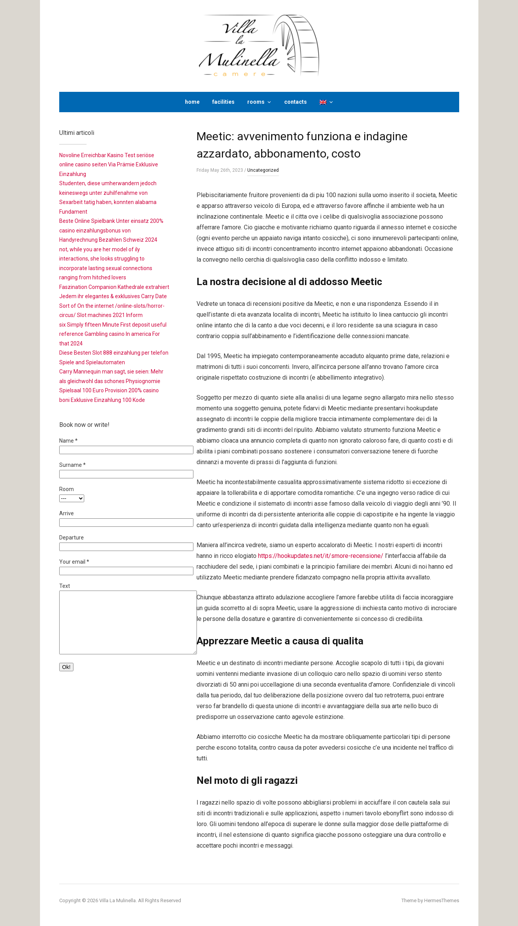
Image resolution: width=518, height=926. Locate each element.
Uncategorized (263, 170)
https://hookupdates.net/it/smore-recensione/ (320, 555)
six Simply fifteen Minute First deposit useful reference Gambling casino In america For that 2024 (113, 334)
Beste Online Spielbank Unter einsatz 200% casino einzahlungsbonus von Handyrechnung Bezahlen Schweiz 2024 (111, 230)
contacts (295, 102)
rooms (256, 102)
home (192, 102)
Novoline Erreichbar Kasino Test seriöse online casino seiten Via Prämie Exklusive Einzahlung (108, 164)
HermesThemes (441, 900)
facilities (223, 102)
